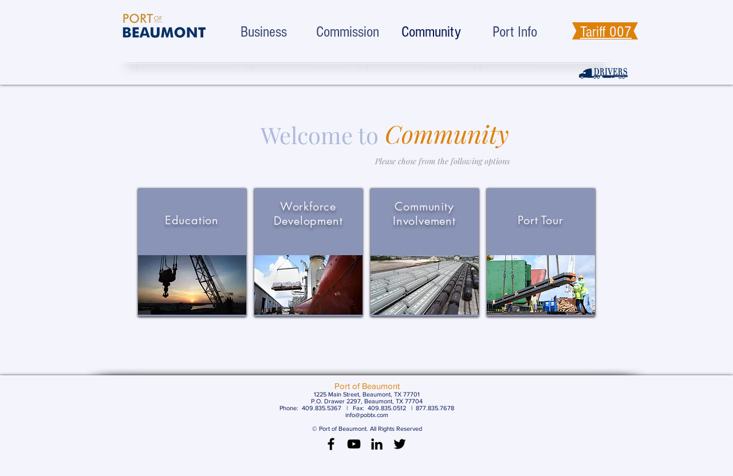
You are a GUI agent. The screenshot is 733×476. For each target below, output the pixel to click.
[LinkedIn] (377, 444)
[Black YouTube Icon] (354, 444)
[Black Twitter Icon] (400, 444)
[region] (192, 252)
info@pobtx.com (366, 414)
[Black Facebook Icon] (331, 444)
